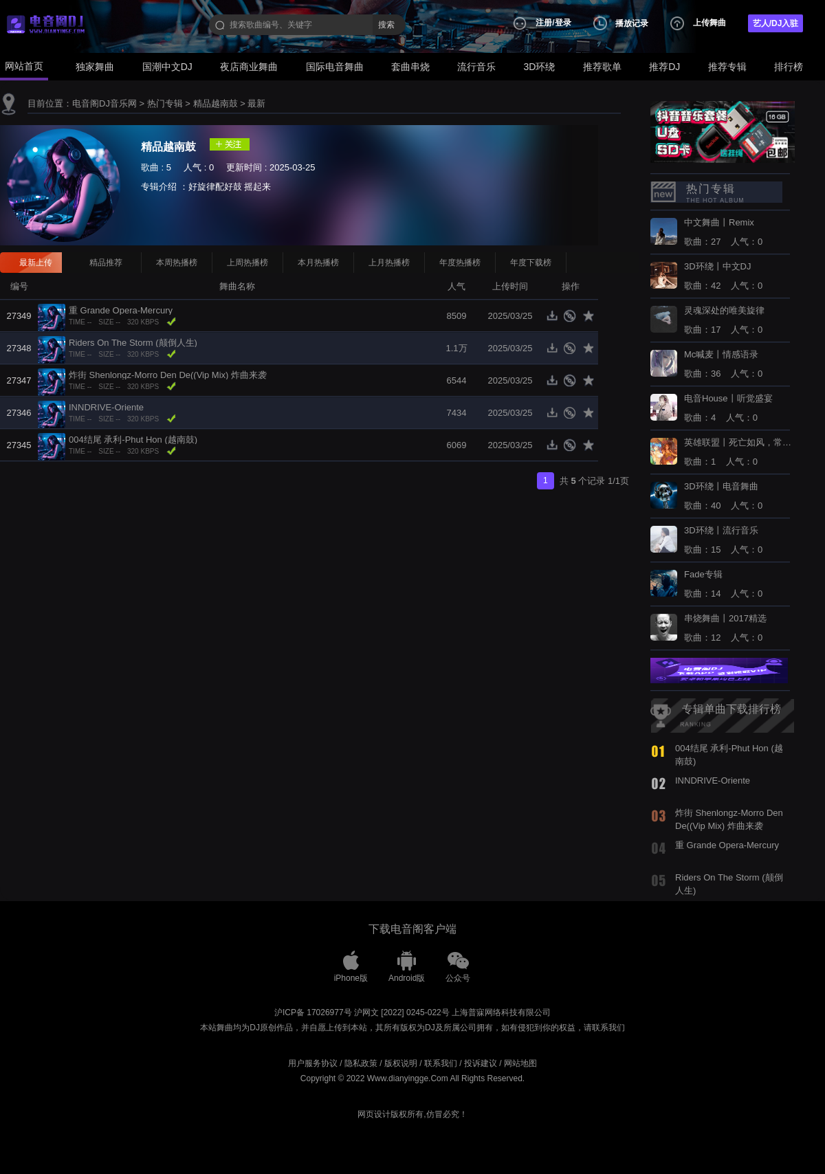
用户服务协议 (313, 1063)
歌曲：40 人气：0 (723, 496)
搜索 (386, 25)
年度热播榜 (460, 262)
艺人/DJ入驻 (776, 23)
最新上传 (35, 262)
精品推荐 (105, 262)
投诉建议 (480, 1063)
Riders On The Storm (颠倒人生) (133, 342)
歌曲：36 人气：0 (723, 364)
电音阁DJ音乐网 (104, 103)
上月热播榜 (389, 262)
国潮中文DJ (167, 66)
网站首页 (24, 65)
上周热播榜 (247, 262)
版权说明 (400, 1063)
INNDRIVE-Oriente (106, 407)
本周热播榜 (176, 262)
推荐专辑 (727, 66)
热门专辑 (165, 103)
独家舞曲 (95, 66)
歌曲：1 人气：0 (739, 452)
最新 (256, 103)
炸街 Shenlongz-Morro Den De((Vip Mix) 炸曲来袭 (168, 375)
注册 (544, 22)
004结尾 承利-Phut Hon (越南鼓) (133, 439)
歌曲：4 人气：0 (728, 408)
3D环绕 (540, 66)
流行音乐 (476, 66)
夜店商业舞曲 (249, 66)
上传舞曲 (709, 22)
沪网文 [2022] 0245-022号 (402, 1012)
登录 (563, 22)
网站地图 (520, 1063)
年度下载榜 (530, 262)
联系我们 (440, 1063)
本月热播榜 (318, 262)
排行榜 (788, 66)
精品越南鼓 (215, 103)
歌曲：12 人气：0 (725, 628)
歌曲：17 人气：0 (724, 320)
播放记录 (631, 23)
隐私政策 (360, 1063)
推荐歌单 (602, 66)
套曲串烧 (410, 66)
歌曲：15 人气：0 (723, 540)
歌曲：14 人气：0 (723, 584)
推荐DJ (664, 66)
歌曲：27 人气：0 (723, 232)
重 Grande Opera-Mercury (121, 310)
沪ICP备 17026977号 (313, 1012)
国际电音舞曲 (335, 66)
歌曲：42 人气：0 (723, 276)
